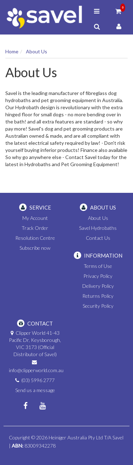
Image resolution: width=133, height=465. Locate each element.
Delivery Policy (98, 286)
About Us (98, 218)
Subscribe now (35, 248)
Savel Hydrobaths (98, 228)
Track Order (35, 228)
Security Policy (98, 306)
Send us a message (35, 390)
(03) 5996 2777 (38, 380)
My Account (35, 218)
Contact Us (98, 238)
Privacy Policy (97, 276)
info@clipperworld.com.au (36, 370)
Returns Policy (97, 296)
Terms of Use (98, 266)
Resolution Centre (35, 238)
